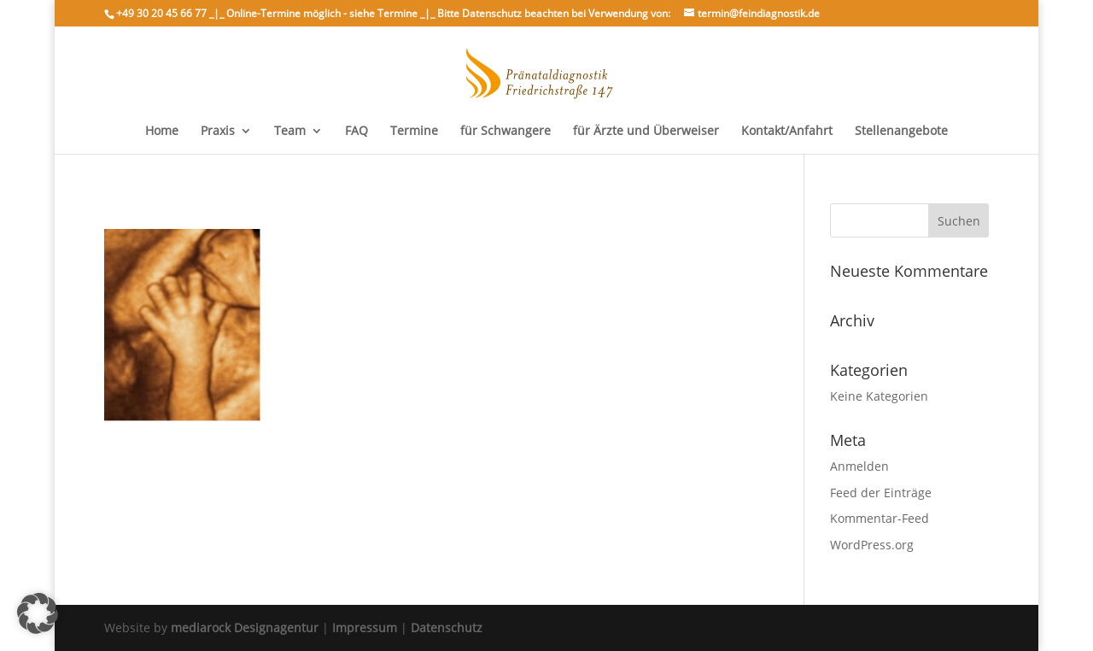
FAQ (356, 131)
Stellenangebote (901, 131)
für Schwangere (505, 131)
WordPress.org (872, 545)
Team (290, 131)
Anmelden (859, 466)
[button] (37, 613)
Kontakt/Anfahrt (787, 131)
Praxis (218, 131)
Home (161, 131)
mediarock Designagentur (245, 627)
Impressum (364, 627)
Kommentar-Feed (879, 518)
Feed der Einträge (881, 492)
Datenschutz (446, 627)
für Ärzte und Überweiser (646, 131)
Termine (414, 131)
